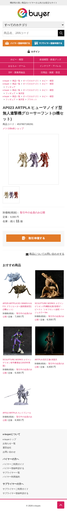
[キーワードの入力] (30, 33)
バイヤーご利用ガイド (13, 464)
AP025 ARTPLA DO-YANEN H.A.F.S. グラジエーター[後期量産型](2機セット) (17, 306)
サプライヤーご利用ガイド (15, 489)
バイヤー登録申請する (13, 468)
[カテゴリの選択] (33, 25)
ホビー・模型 (16, 59)
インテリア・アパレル (50, 66)
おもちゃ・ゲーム (16, 66)
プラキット (32, 99)
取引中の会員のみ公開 (32, 212)
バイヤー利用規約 (11, 477)
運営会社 (7, 447)
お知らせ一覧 (9, 443)
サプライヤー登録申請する (15, 493)
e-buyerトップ (9, 439)
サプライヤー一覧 (11, 472)
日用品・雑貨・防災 (50, 72)
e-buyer (6, 81)
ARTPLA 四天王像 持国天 (46, 359)
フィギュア (10, 87)
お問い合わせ (9, 452)
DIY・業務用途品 (17, 72)
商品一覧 (16, 81)
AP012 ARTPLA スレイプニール (17, 413)
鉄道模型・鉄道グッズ (50, 59)
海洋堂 (21, 93)
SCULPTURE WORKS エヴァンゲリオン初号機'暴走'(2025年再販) (17, 362)
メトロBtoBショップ (13, 128)
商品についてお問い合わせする (46, 253)
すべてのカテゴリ (31, 81)
